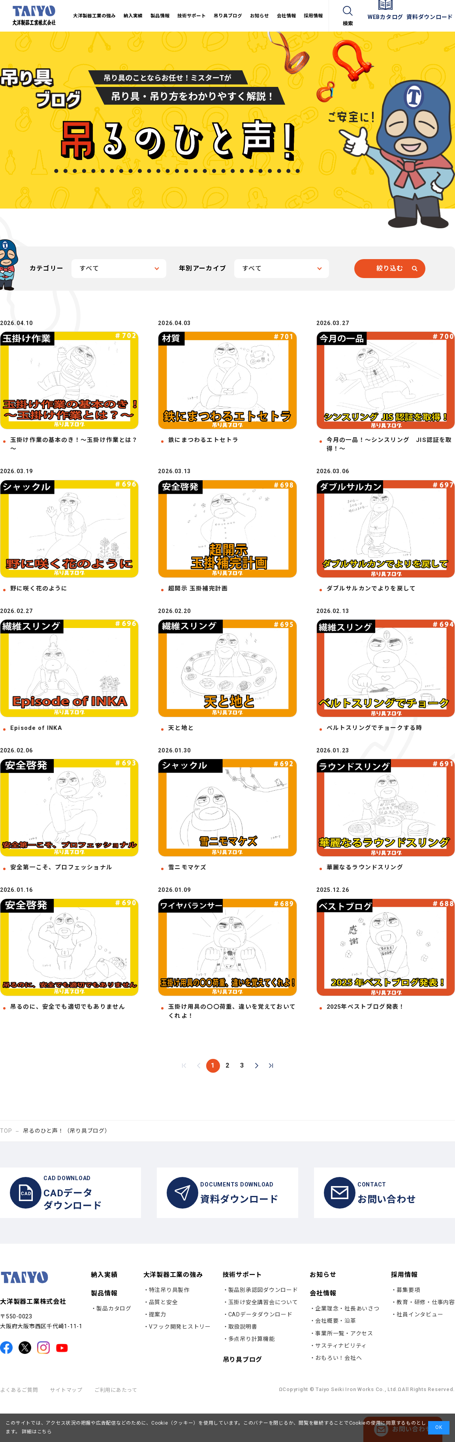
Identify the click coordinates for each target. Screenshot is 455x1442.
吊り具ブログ (243, 1395)
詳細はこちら (36, 1431)
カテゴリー (47, 268)
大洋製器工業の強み (173, 1310)
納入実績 (104, 1310)
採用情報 (404, 1310)
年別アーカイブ (202, 268)
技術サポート (243, 1310)
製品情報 (104, 1329)
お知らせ (323, 1310)
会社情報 (323, 1329)
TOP (6, 1159)
